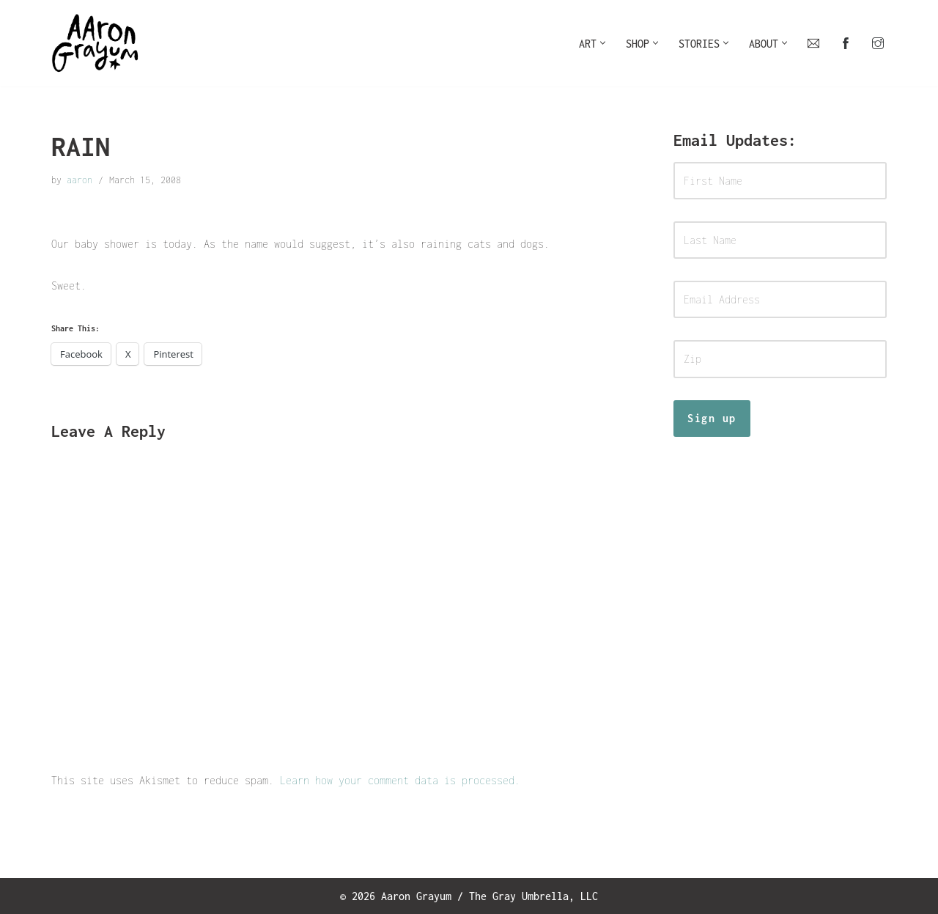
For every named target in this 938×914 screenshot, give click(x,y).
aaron (79, 179)
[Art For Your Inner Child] (95, 43)
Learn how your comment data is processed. (400, 780)
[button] (602, 42)
